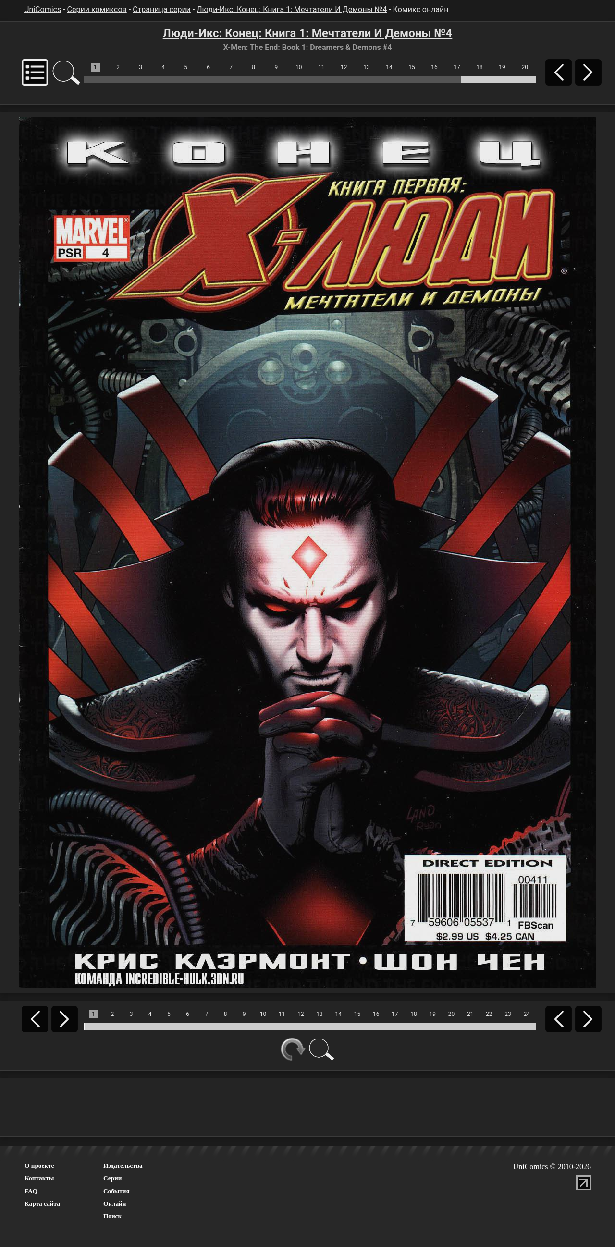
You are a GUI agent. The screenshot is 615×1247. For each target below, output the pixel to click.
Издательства (123, 1165)
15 (411, 67)
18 (479, 67)
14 (389, 67)
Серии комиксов (97, 9)
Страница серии (162, 9)
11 (321, 67)
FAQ (31, 1191)
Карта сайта (42, 1203)
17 (457, 67)
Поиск (112, 1216)
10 (298, 67)
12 (344, 67)
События (116, 1191)
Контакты (39, 1178)
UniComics (42, 9)
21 (470, 1014)
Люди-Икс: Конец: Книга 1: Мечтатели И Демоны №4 (292, 9)
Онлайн (114, 1203)
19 (502, 67)
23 (507, 1014)
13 (366, 67)
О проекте (39, 1165)
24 (527, 1014)
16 (434, 67)
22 (489, 1014)
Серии (112, 1178)
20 (524, 67)
